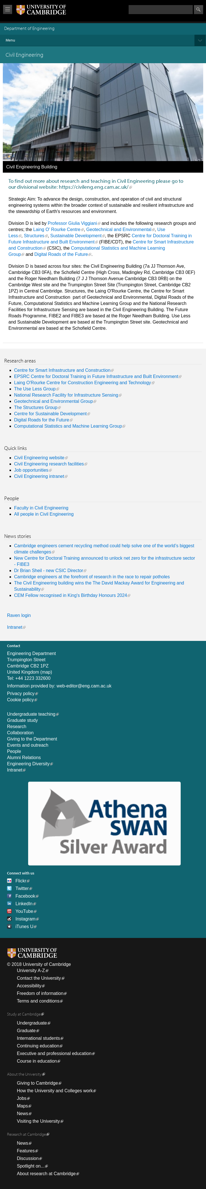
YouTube (24, 911)
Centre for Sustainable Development (50, 413)
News (22, 1113)
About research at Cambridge (46, 1173)
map (46, 672)
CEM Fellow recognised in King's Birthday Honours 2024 (70, 595)
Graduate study (22, 720)
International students (38, 1038)
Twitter (22, 888)
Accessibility (29, 985)
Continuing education (38, 1045)
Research (16, 726)
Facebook (25, 896)
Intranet (14, 627)
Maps (22, 1106)
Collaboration (20, 732)
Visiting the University (38, 1121)
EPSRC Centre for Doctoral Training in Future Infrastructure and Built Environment (96, 376)
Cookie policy (20, 699)
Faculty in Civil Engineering (41, 508)
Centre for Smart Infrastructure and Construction (62, 370)
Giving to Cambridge (37, 1083)
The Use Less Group (35, 388)
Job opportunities (31, 470)
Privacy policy (21, 693)
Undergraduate (32, 1023)
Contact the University (39, 978)
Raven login (19, 615)
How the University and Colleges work (55, 1090)
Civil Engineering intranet (39, 476)
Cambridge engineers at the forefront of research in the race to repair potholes (92, 576)
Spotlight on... (30, 1166)
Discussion (28, 1158)
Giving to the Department (32, 739)
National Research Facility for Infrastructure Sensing (66, 395)
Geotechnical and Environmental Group (53, 401)
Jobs (21, 1098)
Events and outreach (27, 745)
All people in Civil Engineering (44, 514)
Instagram (25, 919)
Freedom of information (40, 993)
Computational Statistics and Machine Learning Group (68, 426)
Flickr (20, 880)
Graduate (26, 1030)
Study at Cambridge (24, 1014)
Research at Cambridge (26, 1134)
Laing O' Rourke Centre (56, 229)
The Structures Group (35, 407)
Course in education (37, 1061)
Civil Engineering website (39, 457)
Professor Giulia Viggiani (72, 223)
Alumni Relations (24, 757)
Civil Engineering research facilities (49, 463)
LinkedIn (24, 903)
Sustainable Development (76, 235)
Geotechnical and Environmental (118, 229)
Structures (34, 235)
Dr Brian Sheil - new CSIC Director (48, 570)
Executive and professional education (54, 1053)
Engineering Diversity (28, 763)
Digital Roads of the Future (61, 254)
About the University (24, 1074)
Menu (106, 40)
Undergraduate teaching (31, 714)
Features (26, 1150)
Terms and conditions (38, 1001)
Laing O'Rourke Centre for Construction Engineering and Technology (82, 382)
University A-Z (31, 970)
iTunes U (24, 926)
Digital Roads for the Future (41, 419)
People (14, 751)
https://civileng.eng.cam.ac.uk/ (94, 186)
